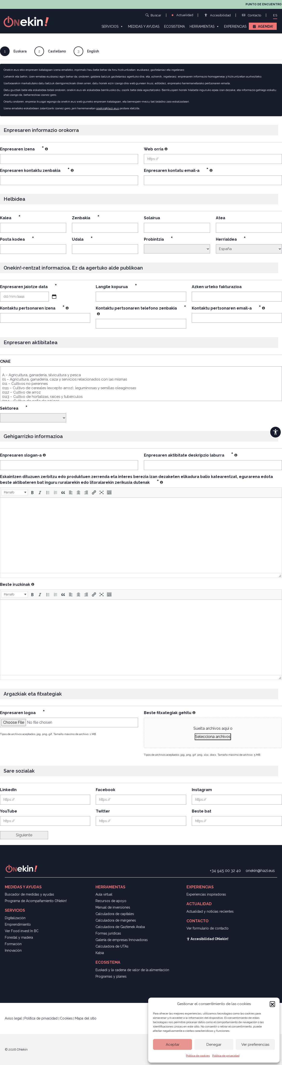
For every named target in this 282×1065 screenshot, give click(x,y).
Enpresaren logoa (22, 713)
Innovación (13, 950)
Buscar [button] (153, 15)
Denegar (213, 1044)
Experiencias (235, 26)
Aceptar (172, 1044)
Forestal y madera (19, 937)
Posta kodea (17, 239)
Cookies (66, 1018)
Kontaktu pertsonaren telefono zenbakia (141, 310)
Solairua (152, 218)
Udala (82, 239)
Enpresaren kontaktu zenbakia (37, 170)
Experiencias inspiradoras (206, 894)
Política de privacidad (225, 1055)
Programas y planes (111, 976)
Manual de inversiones (113, 907)
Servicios (112, 26)
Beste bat (201, 811)
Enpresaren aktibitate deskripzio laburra (190, 455)
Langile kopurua (116, 287)
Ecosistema (174, 26)
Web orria (155, 149)
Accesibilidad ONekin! (207, 939)
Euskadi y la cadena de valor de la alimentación (132, 970)
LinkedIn (8, 789)
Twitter (103, 811)
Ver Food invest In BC (21, 931)
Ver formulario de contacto (207, 928)
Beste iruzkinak (17, 584)
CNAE (5, 361)
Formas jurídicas (108, 933)
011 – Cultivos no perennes (141, 383)
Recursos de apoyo (111, 901)
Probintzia (158, 239)
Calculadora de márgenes (116, 920)
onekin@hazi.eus (107, 108)
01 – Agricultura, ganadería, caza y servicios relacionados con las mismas (141, 379)
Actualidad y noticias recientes (210, 911)
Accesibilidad (217, 15)
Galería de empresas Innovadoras (122, 940)
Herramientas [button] (204, 26)
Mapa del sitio (85, 1018)
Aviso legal (14, 1018)
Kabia (100, 953)
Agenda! (265, 26)
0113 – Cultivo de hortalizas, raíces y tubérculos (141, 396)
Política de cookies (198, 1055)
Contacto (251, 15)
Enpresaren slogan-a (23, 455)
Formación (13, 944)
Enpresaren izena (24, 149)
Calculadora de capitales (115, 914)
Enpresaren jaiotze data (28, 287)
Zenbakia (85, 218)
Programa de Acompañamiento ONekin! (36, 901)
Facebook (105, 789)
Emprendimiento (18, 924)
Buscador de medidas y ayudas (29, 894)
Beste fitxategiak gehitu (169, 712)
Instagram (202, 789)
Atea (220, 218)
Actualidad (182, 15)
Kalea (10, 218)
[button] (272, 1003)
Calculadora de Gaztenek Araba (120, 927)
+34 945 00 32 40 (225, 870)
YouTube (8, 811)
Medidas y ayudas (143, 26)
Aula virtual (104, 894)
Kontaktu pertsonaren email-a (228, 308)
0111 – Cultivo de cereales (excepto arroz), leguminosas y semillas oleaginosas (141, 388)
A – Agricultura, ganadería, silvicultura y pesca (141, 375)
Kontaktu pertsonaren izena (34, 308)
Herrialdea (231, 239)
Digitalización (15, 918)
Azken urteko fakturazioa (217, 286)
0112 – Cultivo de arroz (141, 392)
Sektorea (13, 408)
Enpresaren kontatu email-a (178, 170)
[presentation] (15, 492)
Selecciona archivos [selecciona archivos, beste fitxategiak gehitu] (213, 736)
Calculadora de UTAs (112, 946)
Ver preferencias (255, 1044)
